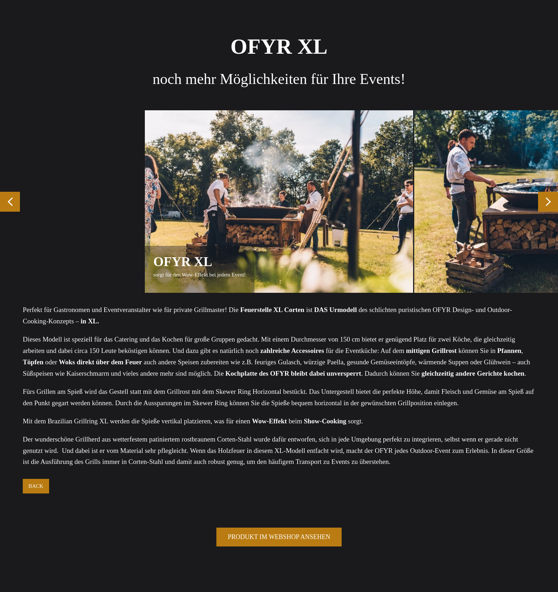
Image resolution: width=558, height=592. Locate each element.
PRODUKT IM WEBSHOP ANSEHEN (279, 536)
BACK (35, 486)
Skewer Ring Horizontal (248, 391)
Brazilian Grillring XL (78, 421)
